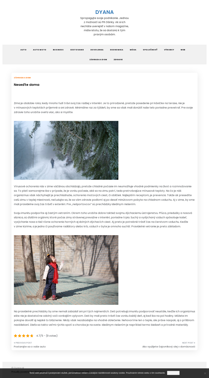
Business (58, 49)
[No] (205, 373)
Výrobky (169, 49)
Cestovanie (77, 49)
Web (183, 49)
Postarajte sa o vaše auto (30, 346)
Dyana (104, 12)
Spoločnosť (150, 49)
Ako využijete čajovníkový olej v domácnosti (168, 346)
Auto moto (39, 49)
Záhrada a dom (98, 59)
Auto (23, 49)
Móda (133, 49)
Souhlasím (173, 373)
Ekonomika (116, 49)
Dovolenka (97, 49)
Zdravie (118, 59)
